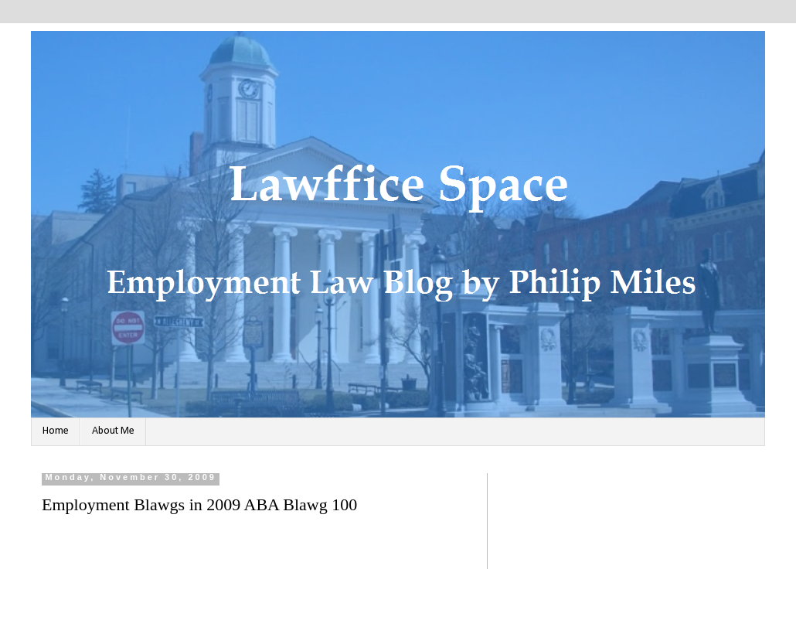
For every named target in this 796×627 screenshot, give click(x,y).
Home (56, 431)
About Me (113, 431)
